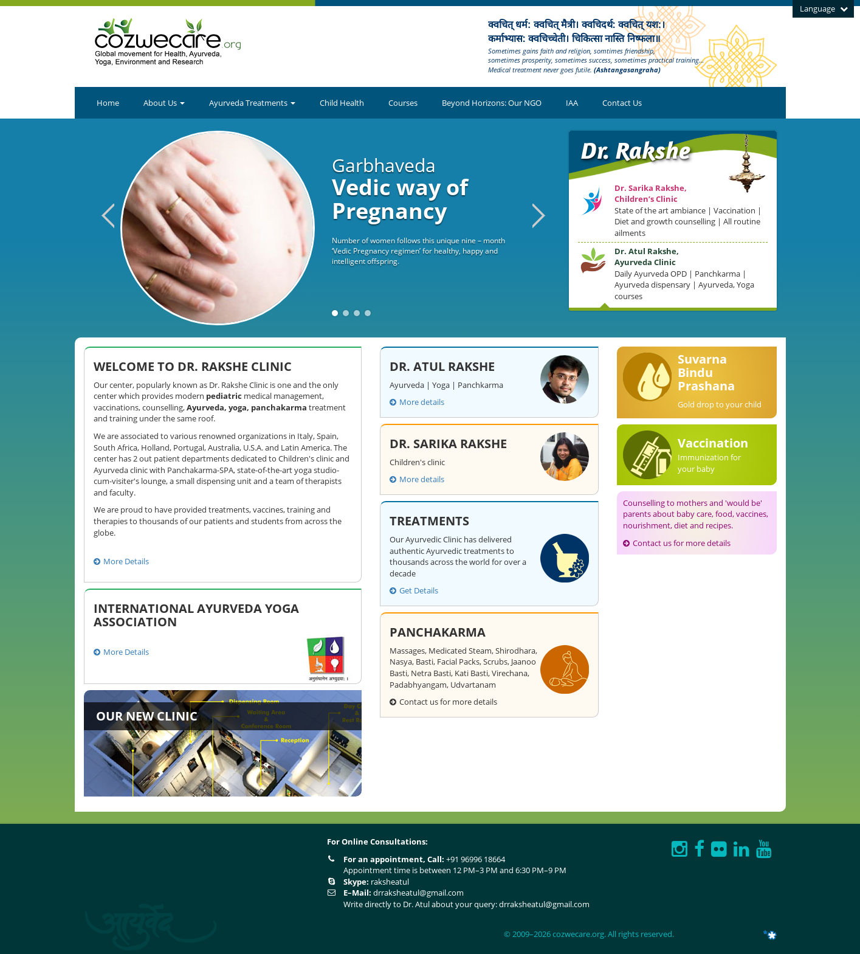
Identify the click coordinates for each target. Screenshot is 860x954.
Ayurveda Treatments (252, 102)
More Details (121, 561)
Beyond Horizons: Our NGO (492, 102)
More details (417, 401)
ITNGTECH (755, 935)
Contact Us (622, 102)
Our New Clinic (147, 716)
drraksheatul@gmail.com (418, 892)
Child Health (342, 102)
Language (824, 8)
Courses (403, 102)
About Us (164, 102)
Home (108, 102)
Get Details (414, 590)
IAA (572, 102)
